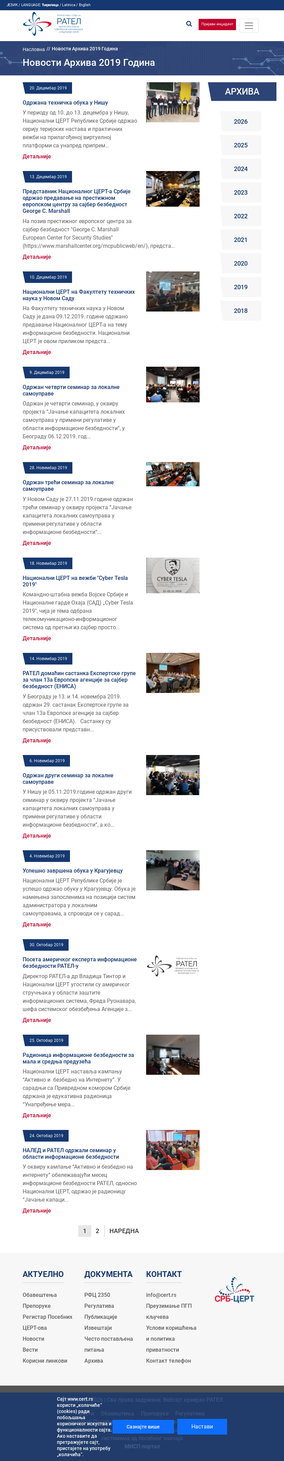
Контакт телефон (168, 1360)
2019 (241, 287)
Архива (93, 1360)
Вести (30, 1350)
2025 (241, 145)
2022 (241, 216)
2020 (241, 263)
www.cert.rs (80, 1399)
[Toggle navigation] (249, 26)
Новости (33, 1339)
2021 (241, 239)
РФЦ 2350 (97, 1295)
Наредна (124, 1230)
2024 (241, 168)
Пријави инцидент (217, 24)
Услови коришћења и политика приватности (171, 1339)
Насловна (34, 49)
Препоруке (37, 1306)
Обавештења (40, 1295)
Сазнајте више (143, 1426)
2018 (241, 310)
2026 (241, 121)
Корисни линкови (45, 1360)
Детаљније (37, 156)
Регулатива (99, 1306)
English (85, 5)
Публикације (100, 1317)
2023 (241, 192)
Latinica (68, 5)
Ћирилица (50, 5)
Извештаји (98, 1328)
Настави (202, 1426)
